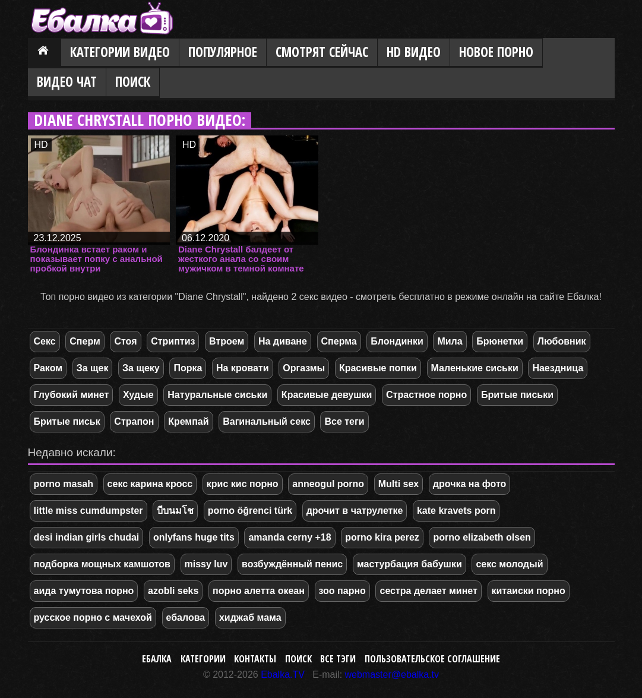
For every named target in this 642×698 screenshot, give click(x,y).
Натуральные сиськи (217, 395)
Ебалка (157, 658)
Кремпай (188, 421)
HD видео (414, 52)
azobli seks (173, 591)
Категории (203, 658)
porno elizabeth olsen (481, 537)
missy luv (206, 564)
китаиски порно (528, 591)
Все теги (344, 421)
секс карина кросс (150, 484)
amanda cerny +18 (289, 537)
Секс (45, 341)
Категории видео (120, 52)
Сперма (339, 341)
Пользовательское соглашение (432, 658)
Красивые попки (378, 368)
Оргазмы (304, 368)
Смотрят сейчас (322, 52)
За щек (93, 368)
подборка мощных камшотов (102, 564)
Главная (44, 53)
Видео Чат (67, 81)
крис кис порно (243, 484)
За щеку (141, 368)
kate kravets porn (456, 511)
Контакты (255, 658)
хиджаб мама (250, 617)
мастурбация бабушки (409, 564)
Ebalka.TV (283, 674)
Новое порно (496, 52)
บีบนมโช (175, 511)
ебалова (185, 617)
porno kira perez (382, 537)
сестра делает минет (428, 591)
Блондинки (397, 341)
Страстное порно (426, 395)
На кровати (242, 368)
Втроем (226, 341)
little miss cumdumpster (88, 511)
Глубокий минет (71, 395)
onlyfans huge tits (194, 537)
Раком (48, 368)
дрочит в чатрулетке (354, 511)
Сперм (84, 341)
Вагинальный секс (267, 421)
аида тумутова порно (84, 591)
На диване (282, 341)
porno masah (63, 484)
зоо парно (342, 591)
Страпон (134, 421)
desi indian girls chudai (87, 537)
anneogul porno (328, 484)
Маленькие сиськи (474, 368)
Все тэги (338, 658)
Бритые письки (517, 395)
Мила (449, 341)
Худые (138, 395)
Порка (187, 368)
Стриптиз (173, 341)
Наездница (557, 368)
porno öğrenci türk (250, 511)
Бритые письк (67, 421)
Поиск (132, 81)
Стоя (125, 341)
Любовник (561, 341)
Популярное (222, 52)
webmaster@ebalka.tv (392, 674)
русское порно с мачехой (93, 617)
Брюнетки (499, 341)
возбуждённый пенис (292, 564)
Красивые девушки (327, 395)
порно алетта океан (259, 591)
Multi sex (398, 484)
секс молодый (509, 564)
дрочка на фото (470, 484)
